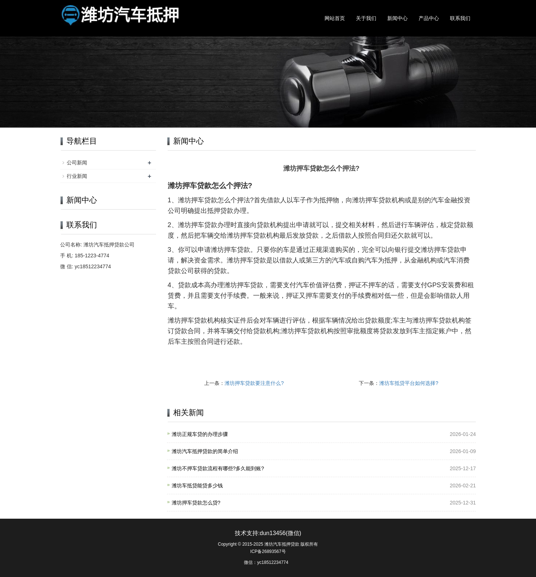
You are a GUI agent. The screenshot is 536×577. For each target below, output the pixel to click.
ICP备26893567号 (268, 551)
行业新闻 (77, 176)
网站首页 (335, 18)
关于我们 (366, 18)
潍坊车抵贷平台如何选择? (408, 383)
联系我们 (460, 18)
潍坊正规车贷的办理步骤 (200, 434)
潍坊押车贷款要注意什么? (254, 383)
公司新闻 (77, 162)
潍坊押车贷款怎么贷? (196, 503)
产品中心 (429, 18)
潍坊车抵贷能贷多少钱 (197, 485)
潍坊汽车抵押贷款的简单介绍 (205, 451)
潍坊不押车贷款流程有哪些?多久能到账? (218, 468)
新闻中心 (397, 18)
